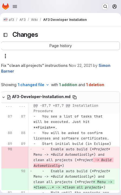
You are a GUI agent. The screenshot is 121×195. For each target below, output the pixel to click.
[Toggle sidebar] (5, 35)
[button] (60, 45)
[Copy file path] (74, 97)
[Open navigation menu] (15, 6)
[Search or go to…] (105, 6)
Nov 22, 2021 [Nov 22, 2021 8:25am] (80, 65)
